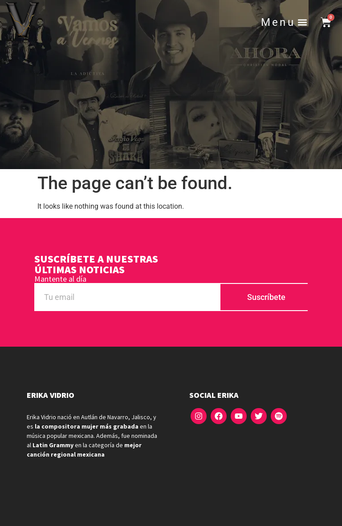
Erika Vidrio (50, 395)
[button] (302, 22)
